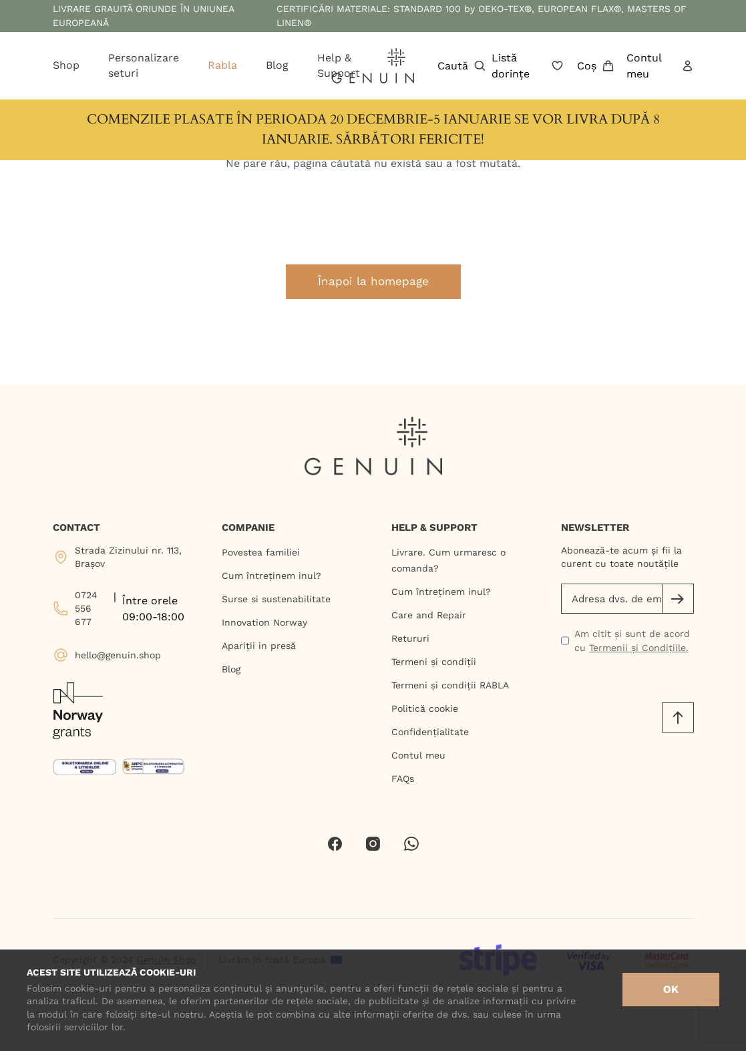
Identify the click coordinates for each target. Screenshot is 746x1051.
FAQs (402, 778)
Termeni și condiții (433, 661)
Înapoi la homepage (373, 281)
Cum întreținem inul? (271, 575)
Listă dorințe (528, 65)
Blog (277, 65)
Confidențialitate (430, 731)
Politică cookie (424, 708)
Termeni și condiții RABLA (450, 685)
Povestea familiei (261, 552)
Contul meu (659, 65)
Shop (66, 65)
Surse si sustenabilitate (276, 599)
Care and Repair (428, 615)
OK (671, 989)
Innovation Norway (264, 622)
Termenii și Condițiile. (639, 647)
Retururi (410, 638)
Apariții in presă (259, 645)
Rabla (222, 65)
